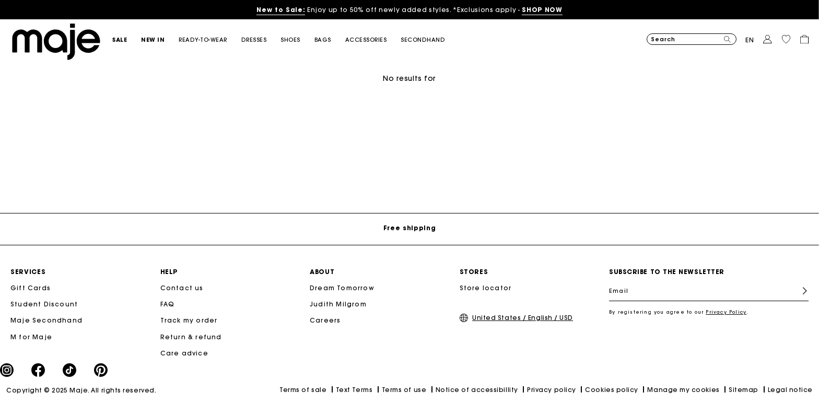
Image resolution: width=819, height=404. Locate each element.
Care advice (184, 353)
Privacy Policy (726, 312)
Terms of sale (302, 390)
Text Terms (354, 390)
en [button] (749, 40)
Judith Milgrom (338, 304)
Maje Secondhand (46, 320)
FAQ (167, 304)
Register (800, 291)
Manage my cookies (683, 390)
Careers (325, 320)
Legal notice (790, 390)
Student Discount (44, 304)
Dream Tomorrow (342, 288)
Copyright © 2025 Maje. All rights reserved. (81, 390)
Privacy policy (551, 390)
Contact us (182, 288)
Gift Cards (30, 288)
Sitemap (743, 390)
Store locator (486, 288)
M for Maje (31, 337)
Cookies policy (611, 390)
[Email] (709, 290)
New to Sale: (280, 10)
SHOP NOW (542, 10)
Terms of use (404, 390)
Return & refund (191, 337)
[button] (126, 40)
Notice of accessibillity (477, 390)
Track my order (189, 320)
